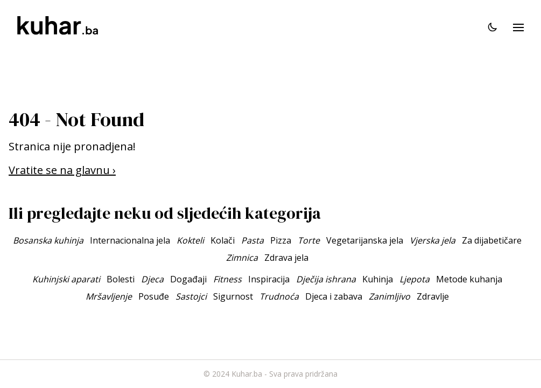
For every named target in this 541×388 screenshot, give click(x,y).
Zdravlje (433, 296)
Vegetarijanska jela (364, 240)
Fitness (227, 279)
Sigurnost (233, 296)
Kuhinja (377, 279)
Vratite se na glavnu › (62, 170)
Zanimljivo (389, 296)
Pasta (252, 240)
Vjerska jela (432, 240)
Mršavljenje (109, 296)
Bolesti (121, 279)
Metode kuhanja (469, 279)
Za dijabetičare (492, 240)
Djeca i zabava (333, 296)
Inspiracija (269, 279)
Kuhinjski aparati (66, 279)
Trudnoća (279, 296)
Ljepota (414, 279)
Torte (309, 240)
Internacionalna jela (130, 240)
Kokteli (190, 240)
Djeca (152, 279)
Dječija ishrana (326, 279)
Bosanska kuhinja (48, 240)
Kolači (222, 240)
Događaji (188, 279)
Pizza (280, 240)
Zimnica (242, 258)
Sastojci (191, 296)
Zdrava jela (286, 258)
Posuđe (153, 296)
